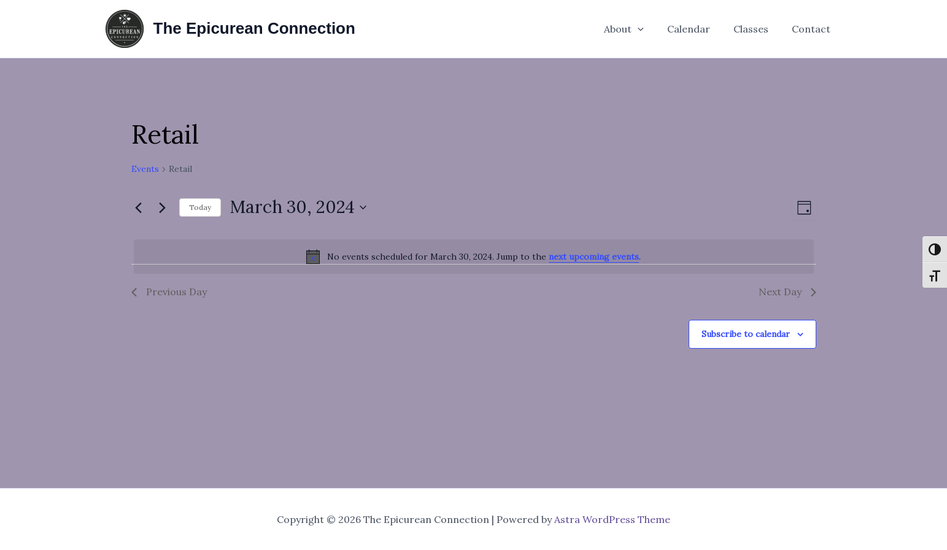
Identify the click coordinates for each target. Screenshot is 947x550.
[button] (650, 28)
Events (145, 168)
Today (200, 207)
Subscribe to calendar (746, 333)
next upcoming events (594, 256)
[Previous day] (138, 207)
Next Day (787, 291)
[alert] (474, 256)
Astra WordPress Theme (612, 519)
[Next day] (162, 207)
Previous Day (169, 291)
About (637, 28)
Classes (756, 29)
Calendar (697, 29)
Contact (813, 29)
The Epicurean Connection (254, 28)
